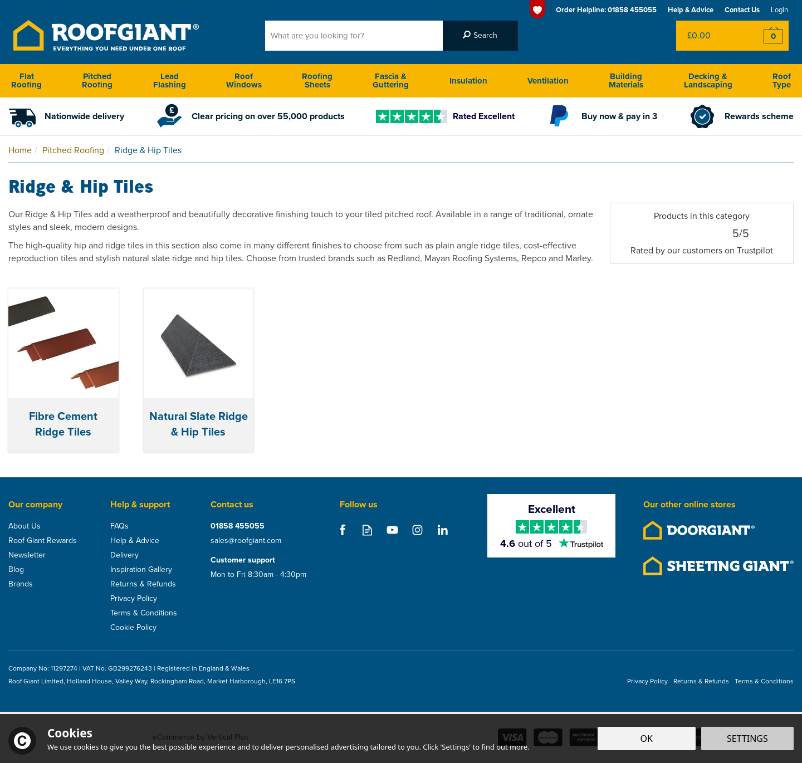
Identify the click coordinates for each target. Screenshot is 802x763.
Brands (20, 584)
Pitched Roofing (97, 80)
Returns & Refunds (143, 584)
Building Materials (626, 80)
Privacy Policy (133, 598)
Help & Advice (134, 540)
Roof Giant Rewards (42, 540)
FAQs (119, 526)
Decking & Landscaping (708, 80)
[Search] (354, 36)
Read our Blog (367, 530)
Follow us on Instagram (417, 530)
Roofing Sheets (317, 80)
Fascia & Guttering (391, 80)
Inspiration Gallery (141, 569)
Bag (710, 36)
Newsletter (27, 555)
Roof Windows (244, 80)
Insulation (468, 81)
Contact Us (742, 9)
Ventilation (548, 81)
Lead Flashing (169, 80)
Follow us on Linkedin (442, 530)
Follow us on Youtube (392, 530)
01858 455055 (238, 526)
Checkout (766, 36)
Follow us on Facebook (342, 530)
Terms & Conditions (143, 613)
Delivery (124, 555)
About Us (24, 526)
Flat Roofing (26, 80)
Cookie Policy (133, 627)
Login (779, 9)
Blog (16, 569)
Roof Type (781, 80)
